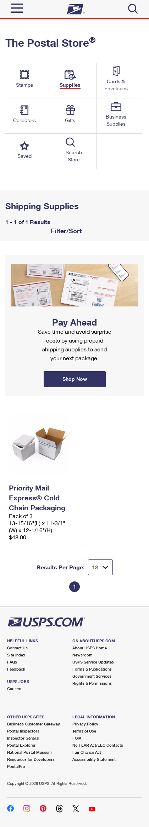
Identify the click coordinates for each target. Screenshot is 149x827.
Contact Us (17, 647)
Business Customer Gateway (33, 724)
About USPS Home (89, 647)
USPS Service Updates (93, 662)
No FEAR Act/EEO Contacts (97, 745)
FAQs (12, 662)
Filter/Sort (65, 231)
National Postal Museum (29, 752)
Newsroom (82, 655)
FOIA (76, 738)
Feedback (16, 669)
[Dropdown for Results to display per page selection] (100, 567)
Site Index (16, 655)
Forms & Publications (92, 669)
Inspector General (23, 738)
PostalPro (16, 766)
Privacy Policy (85, 724)
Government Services (91, 676)
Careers (14, 688)
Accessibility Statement (94, 759)
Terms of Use (84, 731)
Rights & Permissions (92, 683)
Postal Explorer (21, 745)
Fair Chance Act (86, 752)
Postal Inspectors (23, 731)
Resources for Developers (31, 759)
